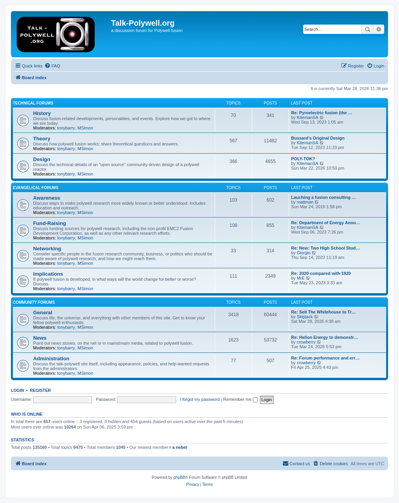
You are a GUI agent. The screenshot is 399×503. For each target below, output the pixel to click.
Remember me (240, 399)
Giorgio (304, 252)
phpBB (179, 477)
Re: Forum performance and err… (325, 358)
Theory (41, 139)
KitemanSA (307, 117)
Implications (48, 274)
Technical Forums (33, 103)
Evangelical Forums (35, 188)
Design (41, 159)
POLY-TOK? (303, 158)
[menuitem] (52, 66)
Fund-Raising (49, 223)
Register (40, 390)
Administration (51, 358)
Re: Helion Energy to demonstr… (324, 337)
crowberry (306, 342)
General (42, 312)
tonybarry (66, 128)
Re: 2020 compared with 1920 (321, 273)
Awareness (46, 198)
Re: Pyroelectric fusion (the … (321, 112)
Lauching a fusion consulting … (323, 197)
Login (17, 390)
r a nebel (178, 447)
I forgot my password (200, 399)
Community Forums (34, 302)
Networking (47, 249)
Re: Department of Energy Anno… (325, 222)
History (42, 113)
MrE (301, 278)
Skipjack (305, 316)
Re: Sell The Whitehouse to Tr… (323, 312)
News (39, 338)
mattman (305, 202)
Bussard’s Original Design (317, 138)
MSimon (85, 128)
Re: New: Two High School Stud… (325, 248)
